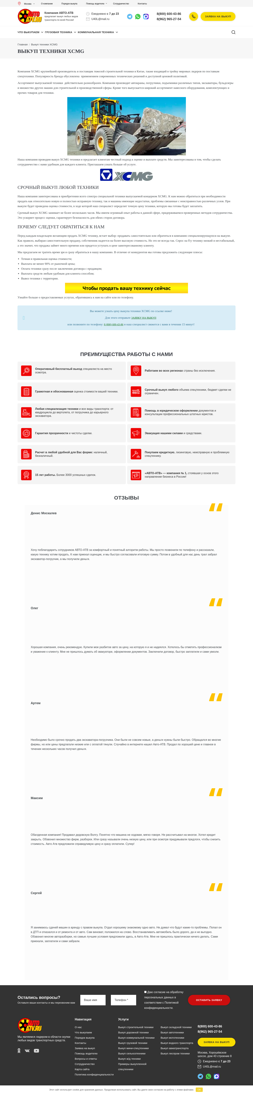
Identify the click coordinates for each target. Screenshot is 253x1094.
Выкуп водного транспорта (177, 1042)
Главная (23, 44)
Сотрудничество (121, 3)
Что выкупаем (28, 32)
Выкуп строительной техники (135, 1027)
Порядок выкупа (69, 3)
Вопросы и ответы (86, 1058)
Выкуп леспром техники (175, 1053)
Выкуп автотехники (172, 1032)
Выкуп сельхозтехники (131, 1053)
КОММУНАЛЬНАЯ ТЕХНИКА (96, 32)
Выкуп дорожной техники (133, 1032)
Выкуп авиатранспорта (175, 1048)
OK (199, 1089)
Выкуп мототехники (172, 1037)
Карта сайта (82, 1069)
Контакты (142, 3)
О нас (78, 1027)
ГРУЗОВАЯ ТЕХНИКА (58, 32)
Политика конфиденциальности (94, 1074)
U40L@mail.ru (100, 19)
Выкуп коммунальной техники (136, 1037)
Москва (25, 4)
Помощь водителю (95, 3)
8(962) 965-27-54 (169, 19)
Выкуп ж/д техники (129, 1058)
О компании (47, 3)
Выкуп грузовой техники (132, 1042)
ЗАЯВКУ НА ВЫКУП (143, 317)
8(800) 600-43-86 (169, 14)
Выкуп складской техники (176, 1027)
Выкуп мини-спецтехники (133, 1048)
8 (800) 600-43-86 (113, 324)
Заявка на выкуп (218, 16)
